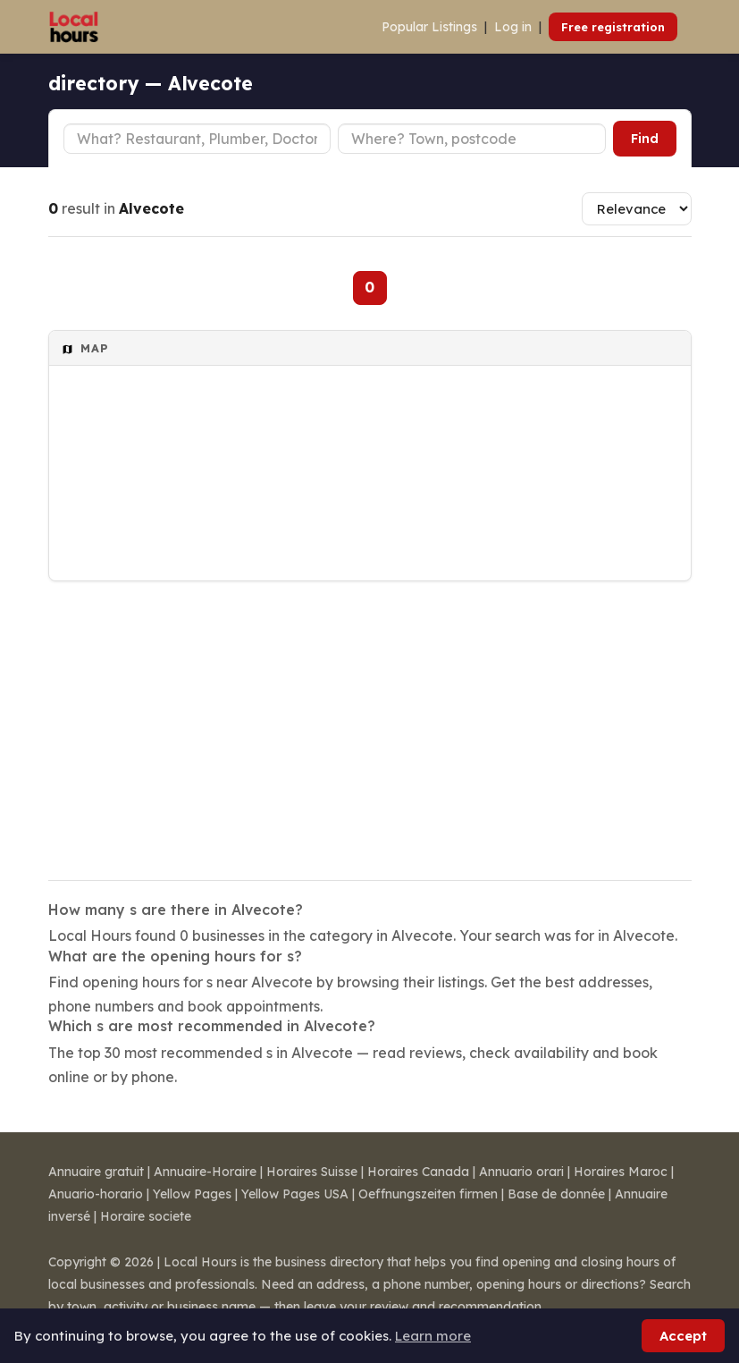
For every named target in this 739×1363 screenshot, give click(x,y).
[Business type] (197, 138)
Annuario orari (521, 1172)
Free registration (613, 27)
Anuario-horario (95, 1194)
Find (645, 139)
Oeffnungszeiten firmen (428, 1194)
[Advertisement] (370, 719)
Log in (513, 27)
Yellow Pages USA (295, 1194)
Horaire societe (145, 1216)
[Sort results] (637, 208)
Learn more (433, 1335)
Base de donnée (556, 1194)
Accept (683, 1335)
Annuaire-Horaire (205, 1172)
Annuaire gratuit (96, 1172)
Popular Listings (429, 27)
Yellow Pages (192, 1194)
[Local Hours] (74, 27)
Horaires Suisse (311, 1172)
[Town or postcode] (472, 138)
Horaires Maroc (621, 1172)
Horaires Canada (418, 1172)
